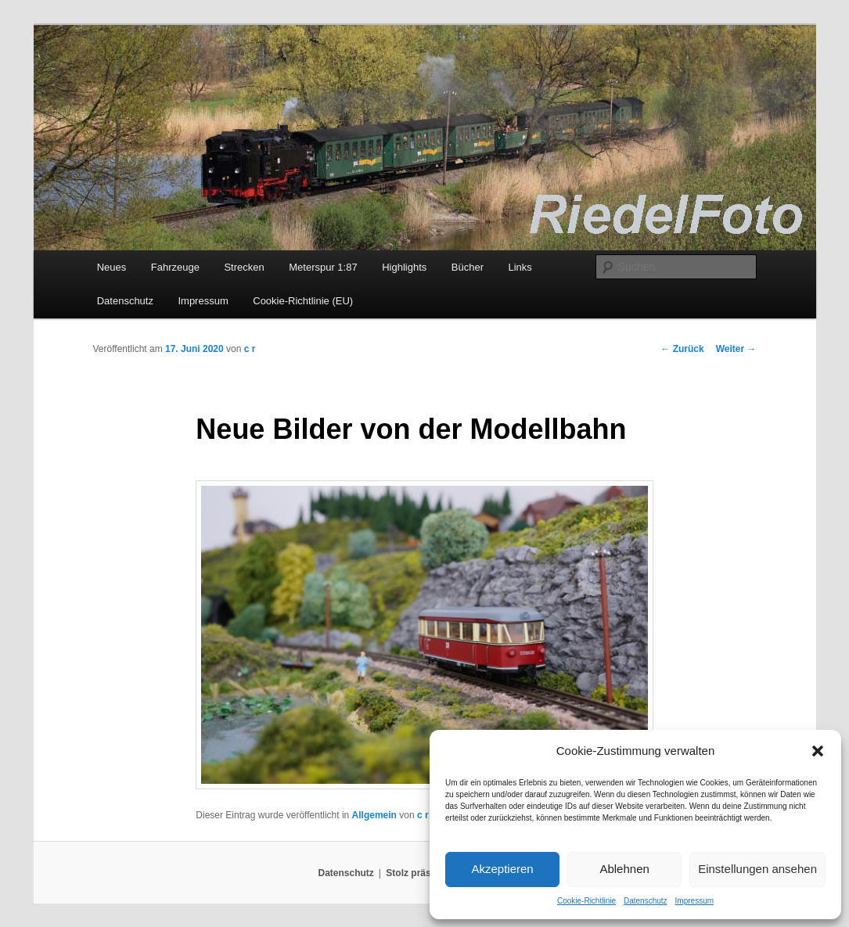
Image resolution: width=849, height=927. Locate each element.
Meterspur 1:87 (323, 267)
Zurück (681, 348)
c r (250, 348)
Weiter (736, 348)
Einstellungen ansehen (757, 868)
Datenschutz (645, 900)
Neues (112, 267)
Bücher (467, 267)
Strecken (244, 267)
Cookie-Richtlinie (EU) (303, 301)
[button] (818, 751)
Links (519, 267)
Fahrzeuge (175, 267)
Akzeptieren (502, 868)
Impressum (694, 900)
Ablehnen (624, 868)
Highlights (404, 267)
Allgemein (374, 815)
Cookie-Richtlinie (586, 900)
